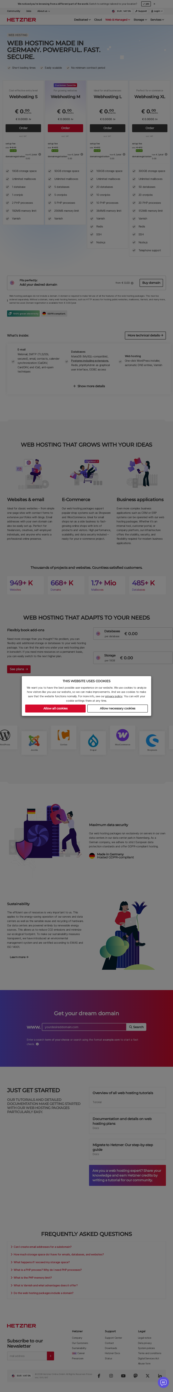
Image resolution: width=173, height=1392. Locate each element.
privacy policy (113, 696)
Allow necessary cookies (117, 708)
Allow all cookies (55, 708)
